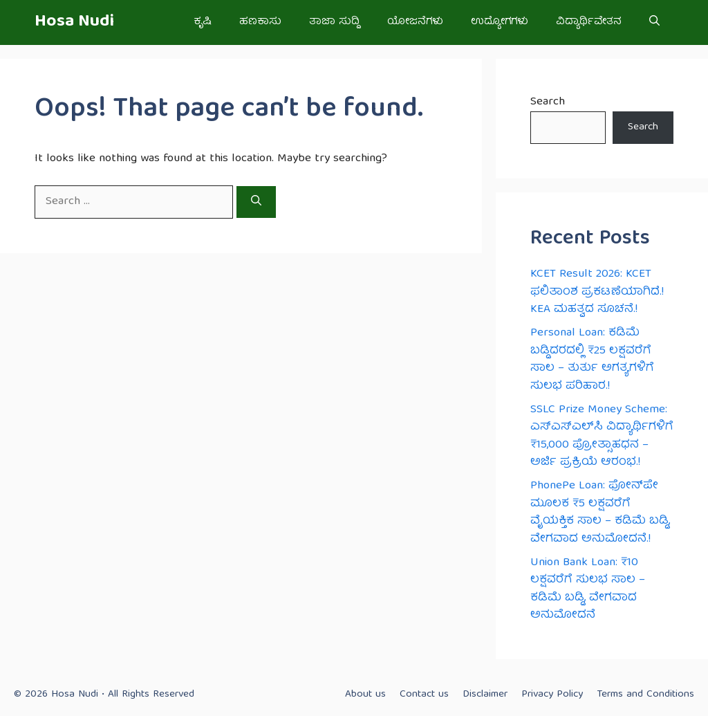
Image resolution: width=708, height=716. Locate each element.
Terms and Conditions (645, 695)
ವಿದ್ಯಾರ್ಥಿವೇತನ (589, 22)
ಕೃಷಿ (203, 22)
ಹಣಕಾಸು (260, 22)
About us (365, 695)
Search (547, 102)
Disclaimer (485, 695)
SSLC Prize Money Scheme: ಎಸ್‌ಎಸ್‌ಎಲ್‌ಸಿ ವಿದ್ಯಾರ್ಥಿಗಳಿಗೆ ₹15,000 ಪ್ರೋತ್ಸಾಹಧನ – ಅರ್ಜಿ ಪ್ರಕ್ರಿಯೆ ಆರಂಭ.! (601, 436)
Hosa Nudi (74, 22)
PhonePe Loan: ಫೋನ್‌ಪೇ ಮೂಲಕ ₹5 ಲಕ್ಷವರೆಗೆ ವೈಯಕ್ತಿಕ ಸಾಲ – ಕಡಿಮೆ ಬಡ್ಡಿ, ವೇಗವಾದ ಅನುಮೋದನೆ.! (600, 512)
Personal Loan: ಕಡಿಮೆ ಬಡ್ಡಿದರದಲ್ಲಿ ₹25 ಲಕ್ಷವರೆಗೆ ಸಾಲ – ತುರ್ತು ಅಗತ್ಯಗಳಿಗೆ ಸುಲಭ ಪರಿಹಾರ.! (592, 359)
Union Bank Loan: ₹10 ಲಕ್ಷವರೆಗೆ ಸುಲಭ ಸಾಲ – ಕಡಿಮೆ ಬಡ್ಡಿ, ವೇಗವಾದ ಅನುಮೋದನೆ (587, 589)
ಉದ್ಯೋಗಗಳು (499, 22)
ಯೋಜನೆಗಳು (415, 22)
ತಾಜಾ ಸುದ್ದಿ (334, 22)
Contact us (424, 695)
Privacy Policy (552, 695)
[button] (654, 22)
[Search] (256, 202)
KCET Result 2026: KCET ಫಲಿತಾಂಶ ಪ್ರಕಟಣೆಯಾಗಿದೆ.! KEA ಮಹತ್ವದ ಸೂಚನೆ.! (597, 292)
